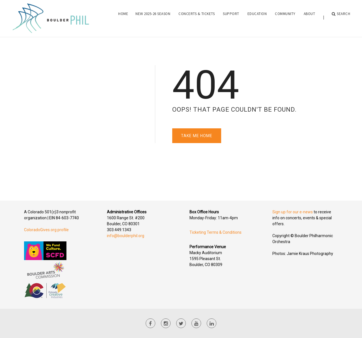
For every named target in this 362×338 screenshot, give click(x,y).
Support (231, 17)
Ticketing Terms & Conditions (215, 232)
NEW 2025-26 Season (152, 17)
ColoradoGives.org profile (46, 230)
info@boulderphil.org (125, 235)
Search (341, 17)
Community (285, 17)
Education (257, 17)
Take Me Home (196, 135)
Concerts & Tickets (196, 17)
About (309, 17)
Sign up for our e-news (292, 212)
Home (123, 17)
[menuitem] (123, 17)
